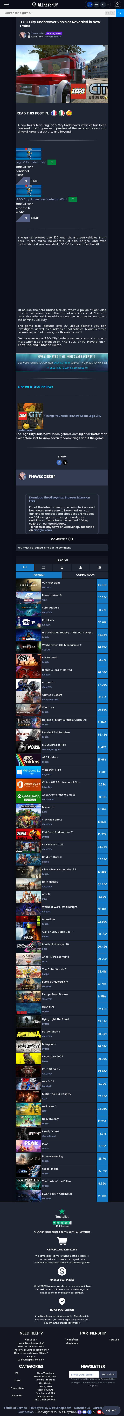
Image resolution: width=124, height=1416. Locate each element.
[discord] (84, 1412)
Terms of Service (15, 1408)
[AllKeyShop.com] (45, 4)
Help (111, 1410)
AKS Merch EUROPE (45, 1399)
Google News (42, 530)
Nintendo (17, 1395)
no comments (53, 36)
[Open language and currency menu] (98, 4)
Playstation (17, 1388)
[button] (117, 4)
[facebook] (59, 462)
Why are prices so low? (31, 1346)
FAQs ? (31, 1356)
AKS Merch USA (45, 1396)
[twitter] (65, 462)
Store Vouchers (45, 1373)
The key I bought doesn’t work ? (31, 1349)
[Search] (120, 13)
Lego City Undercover (31, 162)
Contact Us (82, 1408)
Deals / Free (45, 1386)
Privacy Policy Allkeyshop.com (50, 1408)
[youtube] (99, 1412)
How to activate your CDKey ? (31, 1353)
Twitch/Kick (71, 1339)
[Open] (6, 4)
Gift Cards (45, 1383)
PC (17, 1373)
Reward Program (45, 1379)
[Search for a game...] (62, 13)
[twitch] (79, 1412)
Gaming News (54, 33)
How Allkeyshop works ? (31, 1343)
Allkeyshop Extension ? (31, 1359)
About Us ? (31, 1339)
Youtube (114, 1339)
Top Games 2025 (45, 1393)
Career (97, 1408)
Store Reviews (45, 1389)
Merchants (72, 1343)
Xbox (17, 1380)
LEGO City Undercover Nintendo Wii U (41, 199)
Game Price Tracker (45, 1376)
